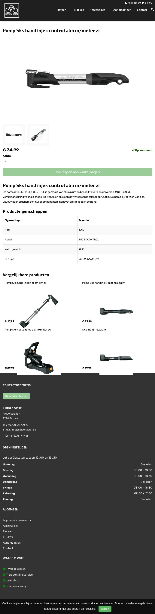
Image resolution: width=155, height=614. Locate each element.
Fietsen (8, 531)
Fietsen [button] (63, 9)
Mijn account (133, 2)
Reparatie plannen (16, 396)
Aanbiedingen (122, 9)
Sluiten (105, 608)
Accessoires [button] (99, 9)
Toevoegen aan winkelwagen (77, 172)
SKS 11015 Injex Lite (94, 329)
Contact (142, 9)
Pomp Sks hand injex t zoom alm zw (103, 282)
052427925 (21, 424)
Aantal (7, 155)
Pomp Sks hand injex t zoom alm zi (25, 282)
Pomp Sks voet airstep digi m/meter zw (28, 329)
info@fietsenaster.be (24, 429)
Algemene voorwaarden (18, 520)
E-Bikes (79, 9)
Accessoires (10, 525)
